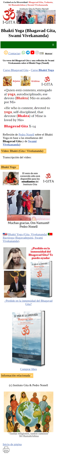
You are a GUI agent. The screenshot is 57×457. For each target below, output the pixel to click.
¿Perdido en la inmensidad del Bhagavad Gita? (29, 302)
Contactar (12, 53)
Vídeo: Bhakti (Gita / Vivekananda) (22, 151)
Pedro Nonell (26, 134)
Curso (42, 70)
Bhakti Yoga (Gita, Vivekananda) (27, 234)
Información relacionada (15, 375)
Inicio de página (12, 444)
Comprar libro (28, 367)
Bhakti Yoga (8, 167)
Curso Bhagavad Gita (15, 70)
